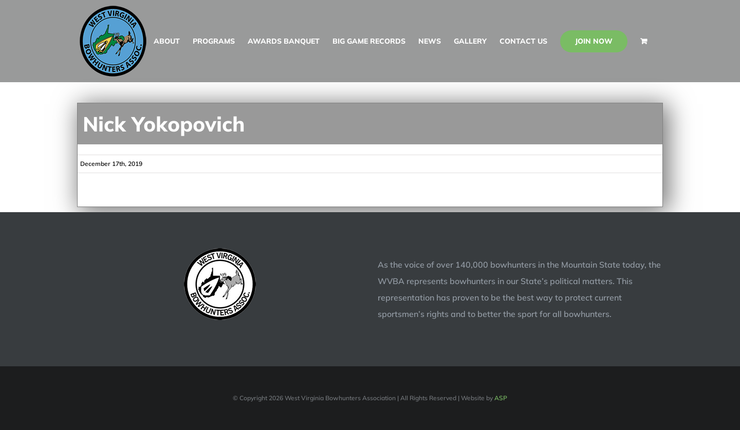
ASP (500, 398)
